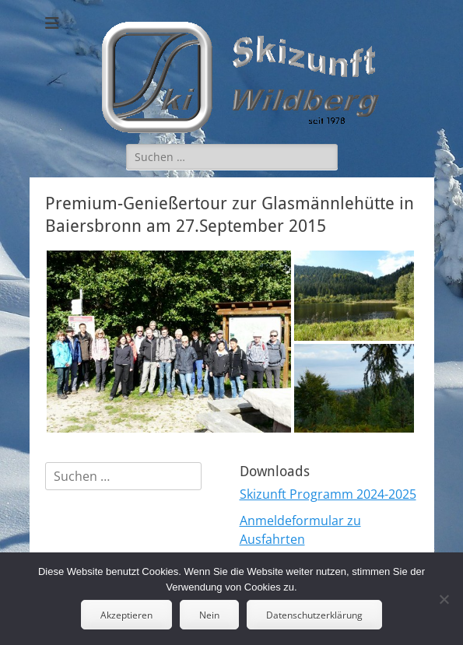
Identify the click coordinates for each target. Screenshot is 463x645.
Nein (209, 615)
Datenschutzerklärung (314, 615)
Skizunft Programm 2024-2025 (328, 494)
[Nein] (443, 599)
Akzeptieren (126, 615)
